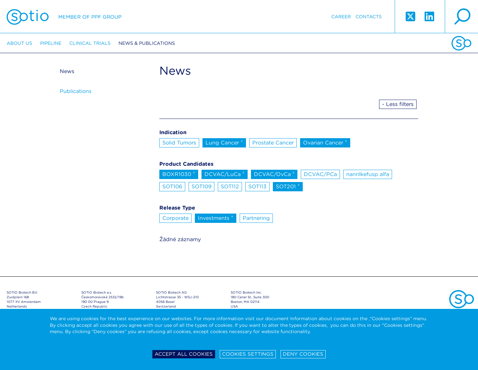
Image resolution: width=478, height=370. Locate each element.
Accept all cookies (184, 354)
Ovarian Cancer (325, 142)
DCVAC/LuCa (224, 173)
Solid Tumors (179, 142)
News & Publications (147, 43)
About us (19, 43)
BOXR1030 (178, 173)
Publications (76, 91)
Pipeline (50, 43)
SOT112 (230, 186)
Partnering (256, 218)
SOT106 (172, 186)
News (67, 71)
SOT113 (257, 186)
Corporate (175, 218)
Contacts (369, 16)
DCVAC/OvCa (274, 173)
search (461, 16)
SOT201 (288, 186)
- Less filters (398, 104)
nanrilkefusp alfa (367, 174)
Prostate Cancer (273, 142)
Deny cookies (303, 354)
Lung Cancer (224, 142)
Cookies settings (248, 354)
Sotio (64, 16)
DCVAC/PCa (320, 174)
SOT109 (201, 186)
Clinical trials (90, 43)
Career (341, 16)
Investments (215, 217)
